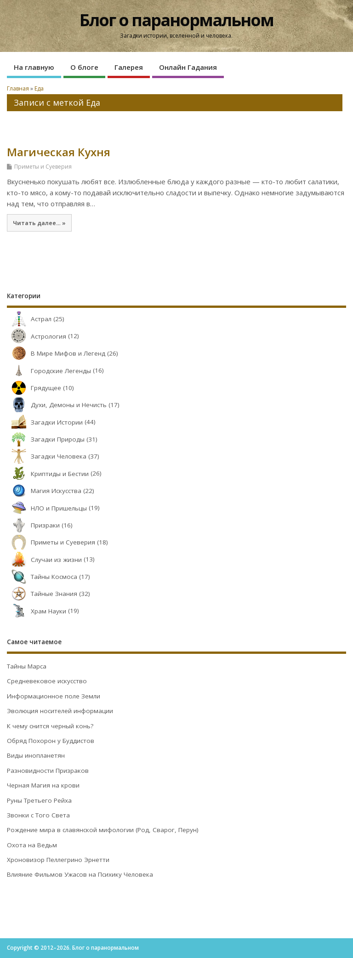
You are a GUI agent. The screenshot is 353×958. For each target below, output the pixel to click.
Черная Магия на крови (43, 785)
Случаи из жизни (44, 560)
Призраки (33, 525)
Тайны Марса (26, 666)
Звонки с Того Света (38, 815)
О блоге (84, 67)
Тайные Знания (42, 594)
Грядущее (34, 388)
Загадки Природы (46, 439)
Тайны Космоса (42, 577)
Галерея (128, 67)
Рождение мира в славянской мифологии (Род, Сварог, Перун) (103, 830)
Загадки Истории (45, 422)
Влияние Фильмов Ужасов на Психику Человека (80, 874)
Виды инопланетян (36, 755)
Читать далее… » (39, 223)
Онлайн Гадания (188, 67)
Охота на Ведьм (32, 845)
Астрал (29, 319)
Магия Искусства (44, 491)
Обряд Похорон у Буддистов (50, 741)
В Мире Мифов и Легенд (56, 353)
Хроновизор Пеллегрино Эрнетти (58, 860)
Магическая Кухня (58, 151)
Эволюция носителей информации (60, 711)
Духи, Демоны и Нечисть (57, 405)
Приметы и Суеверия (43, 166)
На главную (34, 67)
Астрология (36, 336)
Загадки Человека (46, 456)
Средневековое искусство (47, 681)
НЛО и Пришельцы (47, 508)
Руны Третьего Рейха (39, 800)
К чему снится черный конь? (50, 726)
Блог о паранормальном (176, 20)
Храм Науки (36, 611)
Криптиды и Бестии (48, 474)
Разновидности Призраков (48, 770)
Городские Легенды (49, 371)
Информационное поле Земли (53, 696)
